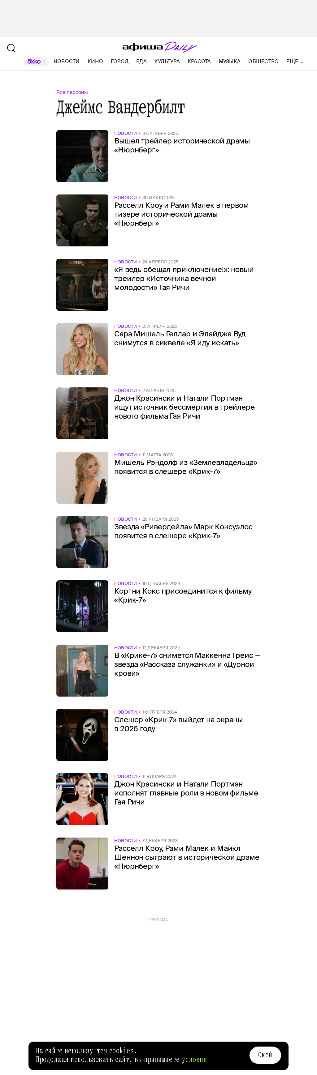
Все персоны (72, 92)
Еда (141, 61)
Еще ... (294, 61)
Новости (67, 61)
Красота (199, 61)
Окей (265, 1054)
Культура (167, 61)
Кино (95, 61)
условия (194, 1059)
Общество (263, 61)
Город (119, 61)
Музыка (230, 61)
